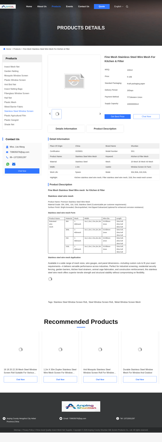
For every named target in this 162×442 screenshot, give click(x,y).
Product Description (105, 128)
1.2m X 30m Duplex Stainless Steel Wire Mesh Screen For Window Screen (60, 371)
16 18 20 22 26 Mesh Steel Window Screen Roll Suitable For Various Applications (20, 371)
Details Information (66, 128)
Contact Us (83, 6)
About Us (41, 6)
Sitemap (17, 430)
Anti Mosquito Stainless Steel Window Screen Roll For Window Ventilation (98, 371)
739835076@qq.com (19, 152)
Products (56, 6)
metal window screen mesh (128, 302)
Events (69, 6)
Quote (102, 6)
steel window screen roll (101, 302)
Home (29, 6)
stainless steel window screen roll (70, 302)
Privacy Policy (28, 430)
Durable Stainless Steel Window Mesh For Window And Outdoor (138, 371)
